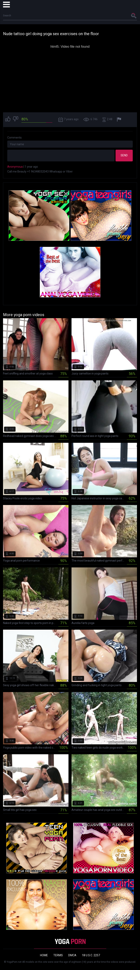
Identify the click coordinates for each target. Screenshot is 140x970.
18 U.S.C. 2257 (91, 955)
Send (124, 155)
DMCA (72, 955)
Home (44, 955)
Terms (58, 955)
